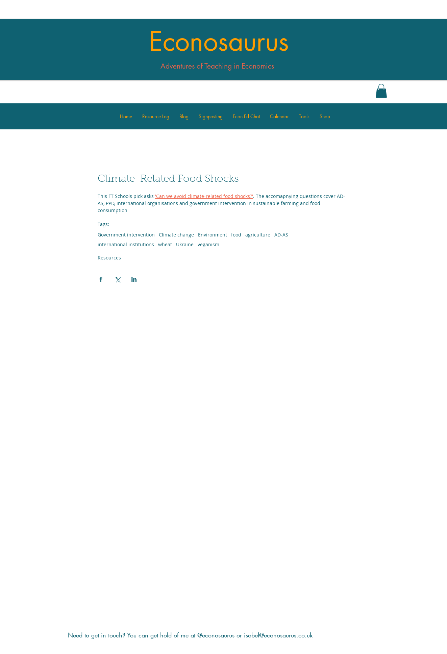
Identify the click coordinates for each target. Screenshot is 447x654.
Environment (212, 234)
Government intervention (126, 234)
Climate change (176, 234)
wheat (165, 244)
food (236, 234)
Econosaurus (219, 41)
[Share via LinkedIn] (134, 279)
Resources (109, 257)
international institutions (126, 244)
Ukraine (185, 244)
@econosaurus (215, 635)
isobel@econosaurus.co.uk (278, 635)
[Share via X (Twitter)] (117, 279)
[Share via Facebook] (101, 279)
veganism (208, 244)
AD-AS (281, 234)
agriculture (257, 234)
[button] (381, 91)
